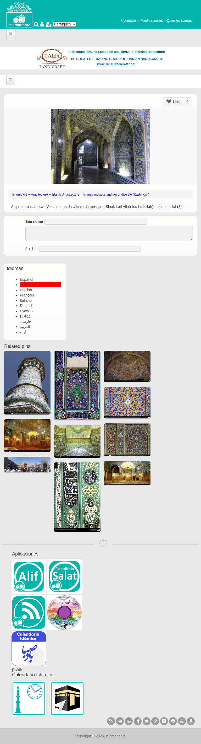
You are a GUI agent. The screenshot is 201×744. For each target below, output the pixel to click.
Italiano (26, 300)
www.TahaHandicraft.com (116, 64)
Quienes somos (179, 20)
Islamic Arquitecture (65, 194)
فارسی (25, 321)
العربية (25, 327)
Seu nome (34, 221)
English (26, 290)
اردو (23, 332)
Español (26, 279)
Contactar (129, 20)
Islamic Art (19, 194)
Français (27, 295)
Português (28, 285)
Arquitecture (39, 194)
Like (177, 102)
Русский (27, 311)
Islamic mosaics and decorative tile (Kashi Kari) (116, 194)
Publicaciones (151, 20)
